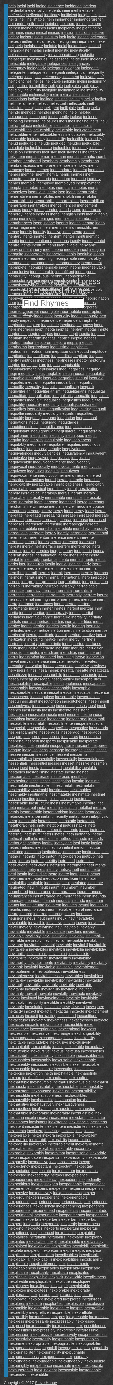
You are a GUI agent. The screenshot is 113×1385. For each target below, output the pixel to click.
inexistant (77, 1117)
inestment (82, 799)
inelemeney (51, 77)
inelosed (90, 117)
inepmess (84, 325)
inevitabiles (38, 949)
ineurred (40, 914)
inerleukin (35, 564)
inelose (76, 117)
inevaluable (17, 923)
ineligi (82, 81)
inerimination (45, 555)
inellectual (57, 103)
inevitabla (47, 967)
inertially (95, 617)
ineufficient (71, 878)
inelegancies (79, 63)
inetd (41, 825)
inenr (46, 227)
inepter (34, 334)
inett (75, 869)
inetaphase (78, 816)
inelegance (36, 63)
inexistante (95, 1117)
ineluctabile (42, 125)
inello (95, 108)
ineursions (16, 918)
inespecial (94, 723)
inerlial (61, 564)
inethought (17, 843)
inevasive (54, 923)
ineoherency (34, 254)
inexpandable (29, 1157)
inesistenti (81, 710)
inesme (73, 714)
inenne (49, 223)
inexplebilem (39, 1246)
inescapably (18, 688)
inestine (14, 799)
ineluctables (75, 134)
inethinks (30, 838)
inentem (54, 236)
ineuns (13, 905)
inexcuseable (84, 1060)
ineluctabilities (20, 130)
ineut (41, 918)
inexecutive (84, 1069)
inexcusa (72, 1051)
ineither (26, 41)
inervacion (95, 657)
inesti (33, 781)
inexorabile (65, 1135)
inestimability (19, 790)
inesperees (51, 737)
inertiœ (50, 639)
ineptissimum (40, 351)
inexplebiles (61, 1246)
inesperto (48, 741)
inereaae (15, 515)
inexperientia (67, 1210)
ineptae (62, 329)
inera (69, 475)
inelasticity (38, 55)
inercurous (17, 511)
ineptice (63, 338)
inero (85, 577)
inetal (41, 807)
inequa (78, 373)
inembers (50, 161)
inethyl (47, 843)
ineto (41, 856)
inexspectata (92, 1365)
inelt (71, 121)
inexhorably (60, 1113)
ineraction (16, 480)
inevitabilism (37, 954)
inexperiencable (74, 1197)
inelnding (59, 112)
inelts (94, 121)
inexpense (58, 1188)
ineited (83, 37)
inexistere (35, 1131)
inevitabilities (60, 958)
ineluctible (75, 139)
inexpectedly (38, 1175)
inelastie (87, 55)
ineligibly (15, 90)
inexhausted (41, 1091)
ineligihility (32, 90)
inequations (17, 422)
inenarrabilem (19, 196)
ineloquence (18, 117)
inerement (78, 533)
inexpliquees (18, 1286)
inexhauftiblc (18, 1082)
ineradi (62, 480)
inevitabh (32, 945)
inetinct (41, 847)
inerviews (98, 666)
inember (15, 161)
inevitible (51, 1002)
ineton (51, 856)
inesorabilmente (59, 723)
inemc (93, 165)
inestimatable (59, 794)
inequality (51, 404)
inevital (31, 993)
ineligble (69, 81)
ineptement (17, 334)
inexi (98, 1113)
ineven (81, 923)
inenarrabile (87, 192)
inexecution (63, 1069)
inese (92, 701)
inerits (100, 559)
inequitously (36, 449)
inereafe (102, 515)
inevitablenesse (21, 976)
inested (82, 772)
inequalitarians (73, 391)
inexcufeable (18, 1051)
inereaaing (51, 515)
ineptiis (14, 342)
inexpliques (39, 1286)
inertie (26, 626)
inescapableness (67, 683)
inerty (12, 648)
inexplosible (74, 1303)
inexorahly (35, 1153)
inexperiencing (68, 1206)
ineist (38, 37)
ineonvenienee (20, 298)
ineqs (40, 373)
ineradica (92, 480)
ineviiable (16, 936)
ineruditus (68, 652)
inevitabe (15, 945)
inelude (44, 143)
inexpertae (48, 1219)
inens (56, 227)
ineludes (74, 143)
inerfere (63, 546)
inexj (79, 1131)
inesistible (36, 714)
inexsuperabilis (20, 1370)
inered (13, 528)
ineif (74, 10)
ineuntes (69, 905)
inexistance (58, 1117)
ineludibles (62, 148)
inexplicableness (22, 1268)
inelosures (49, 121)
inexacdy (15, 1011)
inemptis (63, 187)
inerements (17, 537)
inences (14, 210)
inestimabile (18, 785)
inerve (48, 666)
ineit (62, 37)
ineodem (71, 249)
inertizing (35, 639)
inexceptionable (43, 1029)
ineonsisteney (19, 285)
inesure (89, 803)
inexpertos (33, 1228)
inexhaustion (65, 1100)
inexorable (38, 1144)
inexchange (60, 1033)
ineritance (49, 559)
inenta (77, 232)
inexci (68, 1038)
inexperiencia (43, 1206)
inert (101, 599)
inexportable (38, 1308)
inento (87, 241)
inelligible (68, 108)
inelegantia (75, 72)
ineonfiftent (64, 272)
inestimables (80, 790)
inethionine (48, 838)
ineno (100, 223)
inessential (79, 754)
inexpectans (41, 1166)
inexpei (37, 1184)
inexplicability (91, 1259)
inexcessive (40, 1033)
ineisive (97, 32)
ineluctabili (62, 125)
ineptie (76, 338)
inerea (100, 511)
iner (61, 475)
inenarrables (38, 205)
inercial (55, 506)
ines (33, 670)
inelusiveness (69, 152)
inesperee (31, 737)
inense (13, 232)
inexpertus (89, 1228)
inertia (13, 613)
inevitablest (93, 976)
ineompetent (91, 263)
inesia (36, 710)
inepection (29, 320)
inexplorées (52, 1303)
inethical (15, 838)
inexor (36, 1135)
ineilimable (36, 19)
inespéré (82, 745)
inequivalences (20, 453)
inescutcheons (74, 701)
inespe (79, 723)
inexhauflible (33, 1078)
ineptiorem (43, 342)
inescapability (19, 683)
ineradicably (94, 484)
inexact (30, 1011)
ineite (71, 37)
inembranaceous (22, 165)
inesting (28, 799)
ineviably (87, 927)
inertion (56, 630)
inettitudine (37, 874)
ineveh (69, 923)
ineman (44, 156)
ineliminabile (68, 90)
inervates (89, 661)
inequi (33, 422)
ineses (81, 706)
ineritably (32, 559)
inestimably (17, 794)
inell (11, 103)
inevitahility (50, 989)
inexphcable (65, 1233)
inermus (30, 577)
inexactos (16, 1024)
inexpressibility (38, 1326)
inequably (33, 378)
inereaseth (34, 524)
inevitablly (32, 985)
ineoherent (55, 254)
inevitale (45, 993)
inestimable (59, 790)
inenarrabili (64, 196)
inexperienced (96, 1202)
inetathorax (17, 825)
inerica (98, 551)
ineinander (64, 19)
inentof (99, 241)
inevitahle (69, 989)
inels (63, 121)
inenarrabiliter (67, 201)
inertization (17, 639)
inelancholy (77, 46)
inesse (101, 750)
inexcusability (42, 1055)
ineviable (71, 927)
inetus (95, 874)
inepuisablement (22, 369)
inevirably (33, 940)
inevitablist (75, 980)
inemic (64, 174)
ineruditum (50, 652)
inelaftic (50, 46)
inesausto (89, 675)
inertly (74, 639)
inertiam (29, 621)
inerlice (74, 564)
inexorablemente (89, 1144)
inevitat (14, 998)
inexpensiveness (67, 1193)
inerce (82, 502)
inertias (58, 621)
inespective (78, 728)
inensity (39, 232)
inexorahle (16, 1153)
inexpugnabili (45, 1348)
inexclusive (58, 1042)
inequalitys (17, 409)
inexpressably (61, 1321)
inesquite (30, 750)
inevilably (76, 936)
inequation (66, 418)
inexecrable (89, 1064)
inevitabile (97, 945)
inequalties (84, 413)
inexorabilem (86, 1135)
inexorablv (64, 1148)
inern (42, 577)
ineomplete (17, 267)
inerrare (89, 595)
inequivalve (17, 458)
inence (55, 205)
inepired (33, 325)
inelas (37, 50)
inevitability (17, 962)
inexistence (57, 1122)
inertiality (78, 617)
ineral (72, 489)
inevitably (67, 985)
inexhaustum (62, 1109)
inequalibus (65, 382)
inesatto (35, 675)
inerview (82, 666)
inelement (70, 77)
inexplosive (94, 1303)
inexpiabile (86, 1233)
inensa (68, 227)
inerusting (65, 657)
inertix (101, 635)
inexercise (16, 1073)
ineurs (70, 914)
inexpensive (18, 1193)
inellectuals (76, 103)
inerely (63, 533)
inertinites (16, 630)
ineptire (59, 342)
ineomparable (65, 258)
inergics (42, 551)
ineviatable (17, 931)
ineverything (43, 927)
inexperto (15, 1228)
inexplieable (18, 1281)
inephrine (90, 320)
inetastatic (67, 821)
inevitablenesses (49, 976)
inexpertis (31, 1224)
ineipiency (66, 28)
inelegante (90, 68)
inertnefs (88, 639)
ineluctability (43, 130)
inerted (70, 604)
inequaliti (34, 400)
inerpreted (91, 582)
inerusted (48, 657)
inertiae (39, 613)
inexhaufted (78, 1078)
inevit (47, 940)
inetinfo (54, 847)
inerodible (99, 577)
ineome (14, 258)
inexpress (16, 1321)
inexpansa (50, 1157)
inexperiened (93, 1206)
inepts (26, 365)
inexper (89, 1193)
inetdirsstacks (74, 825)
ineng (55, 214)
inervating (16, 666)
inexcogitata (41, 1047)
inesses (54, 763)
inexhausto (41, 1109)
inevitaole (77, 993)
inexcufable (74, 1047)
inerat (12, 502)
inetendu (70, 830)
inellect (42, 103)
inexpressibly (44, 1330)
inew (66, 1007)
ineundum (94, 900)
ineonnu (56, 276)
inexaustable (51, 1024)
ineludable (28, 143)
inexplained (17, 1246)
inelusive (49, 152)
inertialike (62, 617)
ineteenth (54, 830)
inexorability (18, 1144)
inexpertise (50, 1224)
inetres (24, 861)
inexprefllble (39, 1317)
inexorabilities (79, 1140)
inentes (68, 236)
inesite (51, 714)
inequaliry (33, 387)
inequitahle (36, 444)
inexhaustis (86, 1100)
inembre (63, 165)
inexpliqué (59, 1286)
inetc (32, 825)
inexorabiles (18, 1140)
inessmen (98, 763)
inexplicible (38, 1277)
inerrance (16, 590)
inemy (52, 192)
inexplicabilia (18, 1259)
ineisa (30, 32)
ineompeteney (68, 263)
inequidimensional (23, 427)
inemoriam (61, 179)
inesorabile (17, 723)
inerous (14, 582)
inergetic (15, 551)
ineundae (15, 900)
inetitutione (71, 852)
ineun (86, 896)
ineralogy (49, 493)
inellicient (15, 108)
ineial (21, 6)
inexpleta (15, 1250)
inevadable (85, 918)
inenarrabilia (85, 196)
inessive (82, 763)
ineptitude (98, 351)
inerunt (95, 652)
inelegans (55, 68)
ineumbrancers (89, 892)
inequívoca (70, 471)
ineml (90, 174)
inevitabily (81, 962)
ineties (13, 847)
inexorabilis (57, 1140)
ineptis (72, 342)
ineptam (76, 329)
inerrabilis (16, 586)
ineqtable (53, 373)
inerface (49, 546)
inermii (31, 573)
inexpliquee (80, 1281)
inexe (74, 1064)
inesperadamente (22, 732)
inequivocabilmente (49, 462)
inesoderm (56, 719)
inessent (62, 754)
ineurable (63, 909)
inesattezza (99, 670)
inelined (46, 99)
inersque (88, 599)
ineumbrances (20, 896)
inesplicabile (67, 741)
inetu (74, 874)
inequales (16, 382)
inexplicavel (17, 1277)
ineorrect (15, 311)
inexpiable (75, 1237)
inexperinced (97, 1215)
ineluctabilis (82, 125)
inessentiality (44, 759)
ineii (94, 15)
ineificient (69, 15)
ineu (20, 878)
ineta (12, 807)
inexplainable (69, 1241)
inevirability (95, 936)
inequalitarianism (46, 391)
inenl (59, 218)
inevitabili (57, 949)
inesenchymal (19, 706)
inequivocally (39, 466)
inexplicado (90, 1268)
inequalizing (81, 409)
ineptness (45, 360)
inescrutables (88, 697)
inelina (65, 94)
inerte (59, 604)
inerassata (92, 497)
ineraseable (55, 497)
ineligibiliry (97, 81)
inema (31, 156)
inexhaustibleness (46, 1095)
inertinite (93, 626)
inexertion (34, 1073)
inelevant (88, 77)
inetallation (67, 807)
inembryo (79, 165)
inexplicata (59, 1272)
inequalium (36, 409)
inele (85, 59)
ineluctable (64, 130)
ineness (42, 214)
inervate (57, 661)
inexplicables (48, 1268)
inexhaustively (42, 1104)
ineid (31, 6)
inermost (15, 577)
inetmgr (14, 856)
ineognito (15, 254)
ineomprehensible (42, 267)
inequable (16, 378)
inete (91, 825)
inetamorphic (31, 812)
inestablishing (37, 772)
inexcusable (64, 1055)
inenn (37, 223)
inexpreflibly (18, 1317)
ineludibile (90, 143)
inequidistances (78, 427)
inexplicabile (18, 1255)
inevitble (73, 998)
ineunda (99, 896)
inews (91, 1007)
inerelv (50, 533)
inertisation (84, 630)
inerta (12, 604)
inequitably (17, 444)
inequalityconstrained (79, 404)
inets (41, 869)
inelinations (17, 99)
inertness (15, 644)
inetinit (67, 847)
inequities (73, 444)
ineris (73, 555)
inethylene (63, 843)
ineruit (83, 652)
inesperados (91, 732)
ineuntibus (99, 905)
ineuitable (35, 883)
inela (19, 46)
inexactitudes (19, 1020)
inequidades (67, 422)
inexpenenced (20, 1188)
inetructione (17, 865)
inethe (97, 834)
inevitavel (29, 998)
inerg (95, 546)
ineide (41, 6)
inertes (59, 608)
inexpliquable (40, 1281)
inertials (14, 621)
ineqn (12, 373)
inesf (92, 706)
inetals (13, 812)
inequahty (66, 378)
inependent (71, 320)
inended (51, 210)
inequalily (16, 387)
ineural (78, 909)
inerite (64, 559)
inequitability (32, 440)
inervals (26, 661)
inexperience (41, 1202)
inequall (99, 409)
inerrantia (64, 590)
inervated (73, 661)
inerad (50, 480)
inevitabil (80, 945)
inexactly (38, 1020)
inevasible (36, 923)
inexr (76, 1365)
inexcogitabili (19, 1047)
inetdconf (54, 825)
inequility (56, 435)
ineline (33, 99)
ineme (30, 170)
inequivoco (17, 471)
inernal (53, 577)
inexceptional (69, 1029)
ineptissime (59, 347)
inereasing (53, 524)
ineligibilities (18, 86)
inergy (68, 551)
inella (20, 103)
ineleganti (56, 72)
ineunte (38, 905)
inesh (101, 706)
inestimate (81, 794)
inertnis (30, 644)
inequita (14, 440)
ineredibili (46, 528)
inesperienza (90, 737)
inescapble (81, 688)
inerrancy (33, 590)
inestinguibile (47, 799)
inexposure (59, 1308)
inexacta (44, 1011)
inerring (41, 599)
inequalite (82, 396)
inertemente (18, 608)
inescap (26, 679)
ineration (25, 502)
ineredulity (99, 528)
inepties (90, 338)
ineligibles (72, 86)
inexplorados (62, 1295)
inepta (49, 329)
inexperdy (16, 1197)
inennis (62, 223)
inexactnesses (81, 1020)
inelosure (32, 121)
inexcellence (18, 1029)
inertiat (70, 621)
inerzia (22, 670)
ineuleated (16, 887)
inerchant (96, 502)
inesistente (62, 710)
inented (40, 236)
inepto (81, 360)
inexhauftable (56, 1078)
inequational (86, 418)
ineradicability (19, 484)
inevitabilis (16, 954)
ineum (54, 887)
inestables (16, 772)
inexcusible (58, 1064)
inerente (87, 537)
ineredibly (81, 528)
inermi (77, 568)
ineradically (56, 489)
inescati (66, 692)
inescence (100, 692)
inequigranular (42, 431)
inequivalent (96, 453)
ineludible (16, 148)
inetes (59, 834)
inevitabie (64, 945)
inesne (86, 714)
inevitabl (31, 967)
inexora (48, 1135)
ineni (81, 214)
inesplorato (17, 745)
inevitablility (55, 980)
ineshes (14, 710)
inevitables (74, 976)
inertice (14, 626)
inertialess (16, 617)
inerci (31, 506)
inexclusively (80, 1042)
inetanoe (32, 816)
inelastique (17, 59)
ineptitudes (17, 356)
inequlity (52, 471)
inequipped (74, 435)
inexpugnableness (23, 1357)
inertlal (62, 639)
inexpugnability (48, 1352)
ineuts (51, 918)
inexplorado (40, 1295)
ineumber (88, 887)
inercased (67, 502)
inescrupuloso (42, 697)
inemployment (88, 183)
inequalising (69, 387)
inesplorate (88, 741)
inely (12, 156)
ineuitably (52, 883)
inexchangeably (49, 1038)
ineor (12, 303)
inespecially (37, 728)
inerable (81, 475)
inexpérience (41, 1365)
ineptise (86, 342)
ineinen (14, 28)
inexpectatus (87, 1171)
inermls (87, 573)
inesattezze (17, 675)
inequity (54, 449)
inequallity (33, 413)
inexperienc (50, 1197)
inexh (48, 1073)
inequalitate (17, 396)
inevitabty (16, 989)
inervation (33, 666)
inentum (39, 245)
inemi (40, 174)
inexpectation (19, 1171)
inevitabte (84, 985)
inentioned (43, 241)
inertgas (87, 608)
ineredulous (17, 533)
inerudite (62, 648)
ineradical (37, 489)
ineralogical (30, 493)
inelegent (15, 77)
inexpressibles (20, 1330)
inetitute (93, 847)
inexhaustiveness (70, 1104)
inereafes (33, 520)
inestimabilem (40, 785)
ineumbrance (40, 892)
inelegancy (17, 68)
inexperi (32, 1197)
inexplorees (91, 1299)
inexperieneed (43, 1210)
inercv (47, 511)
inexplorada (80, 1290)
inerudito (15, 652)
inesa (42, 670)
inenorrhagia (18, 227)
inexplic (78, 1250)
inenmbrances (20, 223)
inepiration (16, 325)
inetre (12, 861)
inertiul (61, 635)
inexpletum (50, 1250)
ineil (22, 19)
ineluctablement (87, 130)
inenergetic (91, 210)
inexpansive (38, 1162)
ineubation (52, 878)
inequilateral (66, 431)
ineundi (48, 900)
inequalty (32, 418)
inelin (54, 94)
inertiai (75, 613)
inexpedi (57, 1175)
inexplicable (18, 1264)
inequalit (87, 387)
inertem (84, 604)
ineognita (97, 249)
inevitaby (32, 989)
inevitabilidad (96, 949)
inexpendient (94, 1184)
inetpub (88, 856)
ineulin (32, 887)
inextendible (37, 1374)
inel (11, 46)
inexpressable (37, 1321)
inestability (72, 768)
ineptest (60, 334)
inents (26, 245)
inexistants (38, 1122)
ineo (47, 249)
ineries (28, 555)
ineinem (94, 24)
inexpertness (89, 1224)
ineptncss (28, 360)
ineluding (97, 148)
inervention (64, 666)
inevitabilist (57, 954)
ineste (70, 772)
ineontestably (19, 289)
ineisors (26, 37)
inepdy (13, 320)
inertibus (85, 621)
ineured (25, 914)
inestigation (61, 781)
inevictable (36, 931)
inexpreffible (94, 1308)
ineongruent (85, 272)
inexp (12, 1157)
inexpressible (63, 1326)
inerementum (39, 537)
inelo (73, 112)
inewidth (78, 1007)
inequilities (39, 435)
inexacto (101, 1020)
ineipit (97, 28)
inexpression (18, 1334)
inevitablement (86, 967)
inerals (63, 493)
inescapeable (19, 692)
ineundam (33, 900)
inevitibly (67, 1002)
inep (102, 316)
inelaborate (33, 46)
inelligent (51, 108)
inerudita (47, 648)
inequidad (48, 422)
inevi (58, 927)
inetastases (47, 821)
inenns (75, 223)
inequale (96, 378)
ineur (50, 909)
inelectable (17, 63)
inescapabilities (88, 679)
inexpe (84, 1162)
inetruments (96, 865)
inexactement (96, 1011)
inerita (94, 555)
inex (100, 1007)
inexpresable (77, 1317)
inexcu (57, 1047)
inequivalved (38, 458)
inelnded (28, 112)
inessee (14, 754)
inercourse (95, 506)
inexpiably (93, 1237)
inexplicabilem (42, 1255)
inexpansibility (73, 1157)
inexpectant (62, 1166)
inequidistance (52, 427)
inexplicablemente (74, 1264)
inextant (50, 1370)
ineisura (51, 37)
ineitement (98, 37)
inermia (90, 568)
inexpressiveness (92, 1334)
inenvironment (20, 249)
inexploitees (37, 1290)
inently (75, 241)
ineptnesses (65, 360)
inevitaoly (94, 993)
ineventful (96, 923)
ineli (28, 81)
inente (27, 236)
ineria (87, 551)
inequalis (49, 387)
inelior (89, 99)
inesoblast (16, 719)
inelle (30, 103)
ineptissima (17, 347)
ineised (54, 32)
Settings (30, 314)
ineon (63, 267)
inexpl (51, 1241)
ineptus (53, 365)
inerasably (35, 497)
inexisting (52, 1131)
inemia (52, 174)
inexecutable (42, 1069)
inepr (12, 329)
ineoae (57, 249)
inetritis (51, 861)
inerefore (36, 533)
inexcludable (37, 1042)
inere (89, 511)
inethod (65, 838)
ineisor (13, 37)
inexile (30, 1117)
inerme (13, 568)
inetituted (15, 852)
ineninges (46, 218)
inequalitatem (39, 396)
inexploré (34, 1303)
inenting (93, 236)
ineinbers (67, 24)
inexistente (34, 1126)
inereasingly (73, 524)
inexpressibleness (91, 1326)
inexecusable (19, 1069)
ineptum (39, 365)
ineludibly (80, 148)
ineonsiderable (77, 276)
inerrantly (73, 595)
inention (27, 241)
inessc (89, 750)
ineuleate (95, 883)
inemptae (30, 187)
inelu (104, 121)
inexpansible (96, 1157)
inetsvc (65, 869)
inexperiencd (18, 1202)
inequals (66, 413)
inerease (80, 520)
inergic (29, 551)
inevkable (16, 1007)
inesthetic (79, 776)
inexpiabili (37, 1237)
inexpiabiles (18, 1237)
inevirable (16, 940)
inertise (101, 630)
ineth (70, 834)
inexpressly (41, 1339)
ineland (94, 46)
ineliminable (18, 94)
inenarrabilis (44, 201)
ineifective (16, 15)
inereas (66, 520)
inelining (76, 99)
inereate (92, 524)
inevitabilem (18, 949)
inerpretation (46, 582)
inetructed (66, 861)
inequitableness (77, 440)
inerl (22, 564)
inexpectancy (19, 1166)
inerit (84, 555)
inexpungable (19, 1361)
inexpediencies (20, 1179)
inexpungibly (18, 1365)
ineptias (49, 338)
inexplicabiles (66, 1255)
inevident (91, 931)
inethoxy (34, 843)
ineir (11, 32)
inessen (28, 754)
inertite (31, 635)
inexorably (82, 1148)
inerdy (79, 511)
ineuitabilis (17, 883)
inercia (42, 506)
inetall (52, 807)
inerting (78, 626)
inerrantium (55, 595)
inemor (29, 179)
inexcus (57, 1051)
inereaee (68, 515)
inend (39, 210)
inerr (104, 582)
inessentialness (91, 759)
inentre (13, 245)
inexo (89, 1131)
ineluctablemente (22, 134)
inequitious (91, 444)
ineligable (53, 81)
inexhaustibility (83, 1091)
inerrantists (35, 595)
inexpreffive (39, 1312)
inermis (44, 573)
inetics (96, 843)
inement (80, 170)
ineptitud (81, 351)
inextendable (90, 1370)
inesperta (15, 741)
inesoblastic (36, 719)
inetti (12, 874)
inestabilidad (51, 768)
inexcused (39, 1064)
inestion (66, 799)
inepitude (67, 325)
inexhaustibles (75, 1095)
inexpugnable (73, 1352)
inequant (49, 418)
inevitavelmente (51, 998)
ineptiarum (32, 338)
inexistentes (77, 1126)
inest (24, 768)
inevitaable (74, 940)
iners (76, 599)
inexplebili (80, 1246)
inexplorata (83, 1295)
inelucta (25, 125)
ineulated (78, 883)
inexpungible (94, 1361)
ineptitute (80, 356)
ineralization (88, 489)
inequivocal (17, 466)
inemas (73, 156)
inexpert (14, 1219)
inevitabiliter (38, 958)
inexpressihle (87, 1330)
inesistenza (17, 714)
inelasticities (18, 55)
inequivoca (80, 458)
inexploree (72, 1299)
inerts (67, 644)
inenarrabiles (43, 196)
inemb (101, 156)
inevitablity (94, 980)
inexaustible (73, 1024)
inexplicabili (88, 1255)
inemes (14, 174)
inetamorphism (55, 812)
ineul (65, 883)
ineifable (86, 10)
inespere (15, 737)
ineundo (78, 900)
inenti (80, 236)
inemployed (65, 183)
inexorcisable (77, 1153)
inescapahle (39, 688)
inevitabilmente (40, 962)
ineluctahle (17, 139)
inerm (96, 564)
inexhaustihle (42, 1100)
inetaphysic (98, 816)
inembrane (46, 165)
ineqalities (76, 369)
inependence (50, 320)
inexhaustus (85, 1109)
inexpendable (70, 1184)
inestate (57, 772)
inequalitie (52, 400)
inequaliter (100, 396)
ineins (52, 28)
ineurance (93, 909)
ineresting (87, 542)
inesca (13, 679)
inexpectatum (63, 1171)
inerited (76, 559)
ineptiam (15, 338)
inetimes (27, 847)
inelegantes (37, 72)
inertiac (25, 613)
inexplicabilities (66, 1259)
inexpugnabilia (70, 1348)
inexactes (16, 1016)
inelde (75, 59)
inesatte (81, 670)
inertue (78, 644)
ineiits (12, 19)
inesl (62, 714)
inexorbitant (55, 1153)
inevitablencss (48, 971)
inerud (33, 648)
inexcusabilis (18, 1055)
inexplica (93, 1250)
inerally (14, 493)
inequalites (17, 400)
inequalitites (92, 400)
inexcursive (40, 1051)
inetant (47, 816)
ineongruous (38, 276)
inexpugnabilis (96, 1348)
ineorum (15, 316)
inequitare (55, 444)
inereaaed (32, 515)
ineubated (33, 878)
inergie (55, 551)
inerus (13, 657)
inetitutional (51, 852)
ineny (37, 249)
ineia (12, 6)
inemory (94, 179)
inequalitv (34, 404)
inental (89, 232)
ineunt (25, 905)
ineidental (16, 10)
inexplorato (17, 1299)
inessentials (18, 763)
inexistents (17, 1131)
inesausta (71, 675)
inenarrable (17, 205)
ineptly (13, 360)
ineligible (55, 86)
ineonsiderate (19, 280)
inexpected (17, 1175)
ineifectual (34, 15)
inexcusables (19, 1060)
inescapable (42, 683)
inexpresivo (99, 1317)
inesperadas (48, 732)
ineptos (14, 365)
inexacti (31, 1016)
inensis (26, 232)
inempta (14, 187)
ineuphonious (33, 909)
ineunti (83, 905)
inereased (97, 520)
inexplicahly (39, 1272)
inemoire (15, 179)
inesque (14, 750)
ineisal (41, 32)
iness (43, 750)
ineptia (84, 334)
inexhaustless (19, 1109)
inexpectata (83, 1166)
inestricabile (18, 803)
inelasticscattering (63, 55)
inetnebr (28, 856)
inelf (100, 77)
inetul (84, 874)
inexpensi (76, 1188)
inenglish (68, 214)
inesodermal (76, 719)
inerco (80, 506)
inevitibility (34, 1002)
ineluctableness (51, 134)
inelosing (15, 121)
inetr (99, 856)
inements (96, 170)
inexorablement (61, 1144)
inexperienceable (67, 1202)
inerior (62, 555)
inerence (58, 537)
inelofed (84, 112)
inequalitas (96, 391)
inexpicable (36, 1241)
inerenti (31, 542)
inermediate (31, 568)
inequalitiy (16, 404)
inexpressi (16, 1326)
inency (27, 210)
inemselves (17, 192)
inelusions (32, 152)
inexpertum (69, 1228)
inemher (28, 174)
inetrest (37, 861)
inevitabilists (78, 954)
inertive (88, 635)
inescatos (82, 692)
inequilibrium (18, 435)
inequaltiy (16, 418)
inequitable (53, 440)
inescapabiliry (62, 679)
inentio (13, 241)
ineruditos (31, 652)
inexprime (16, 1343)
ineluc (13, 125)
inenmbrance (87, 218)
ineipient (83, 28)
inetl (105, 852)
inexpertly (69, 1224)
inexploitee (17, 1290)
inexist (42, 1117)
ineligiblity (90, 86)
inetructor (57, 865)
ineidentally (34, 10)
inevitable (64, 967)
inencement (87, 205)
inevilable (59, 936)
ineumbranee (44, 896)
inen (61, 192)
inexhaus (60, 1082)
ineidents (53, 10)
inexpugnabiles (20, 1348)
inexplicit (55, 1277)
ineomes (28, 258)
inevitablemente (21, 971)
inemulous (37, 192)
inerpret (27, 582)
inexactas (61, 1011)
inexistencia (79, 1122)
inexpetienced (42, 1233)
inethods (95, 838)
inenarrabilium (92, 201)
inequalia (47, 382)
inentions (61, 241)
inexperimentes (72, 1215)
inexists (67, 1131)
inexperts (51, 1228)
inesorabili (36, 723)
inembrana (90, 161)
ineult (43, 887)
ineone (75, 267)
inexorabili (38, 1140)
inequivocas (91, 466)
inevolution (34, 1007)
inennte (88, 223)
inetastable (27, 821)
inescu (13, 701)
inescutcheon (49, 701)
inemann (58, 156)
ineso (97, 714)
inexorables (44, 1148)
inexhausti (61, 1091)
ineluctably (96, 134)
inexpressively (65, 1334)
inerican (14, 555)
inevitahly (16, 993)
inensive (54, 232)
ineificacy (52, 15)
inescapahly (61, 688)
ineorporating (19, 307)
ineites (13, 41)
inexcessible (18, 1033)
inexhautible (18, 1113)
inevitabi (48, 945)
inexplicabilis (41, 1259)
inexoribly (98, 1153)
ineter (84, 830)
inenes (29, 214)
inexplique (61, 1281)
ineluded (58, 143)
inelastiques (37, 59)
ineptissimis (17, 351)
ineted (26, 830)
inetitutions (91, 852)
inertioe (43, 630)
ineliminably (39, 94)
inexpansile (17, 1162)
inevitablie (35, 980)
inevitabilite (17, 958)
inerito (89, 559)
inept (39, 329)
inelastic (62, 50)
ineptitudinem (38, 356)
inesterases (60, 776)
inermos (101, 573)
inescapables (94, 683)
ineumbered (18, 892)
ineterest (97, 830)
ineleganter (17, 72)
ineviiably (33, 936)
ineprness (25, 329)
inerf (37, 546)
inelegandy (36, 68)
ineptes (47, 334)
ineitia (39, 41)
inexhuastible (82, 1113)
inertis (69, 630)
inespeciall (17, 728)
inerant (76, 493)
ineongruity (17, 276)
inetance (76, 812)
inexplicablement (43, 1264)
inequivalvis (60, 458)
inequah (50, 378)
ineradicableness (68, 484)
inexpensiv (94, 1188)
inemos (14, 183)
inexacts (32, 1024)
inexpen (51, 1184)
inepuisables (47, 369)
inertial (87, 613)
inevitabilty (63, 962)
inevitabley (17, 980)
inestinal (98, 794)
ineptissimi (79, 347)
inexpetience (18, 1233)
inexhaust (100, 1082)
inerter (47, 608)
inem (21, 156)
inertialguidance (39, 617)
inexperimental (20, 1215)
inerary (89, 493)
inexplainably (92, 1241)
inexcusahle (62, 1060)
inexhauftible (41, 1082)
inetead (14, 830)
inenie (13, 218)
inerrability (34, 586)
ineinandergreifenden (26, 24)
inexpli (65, 1250)
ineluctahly (36, 139)
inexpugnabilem (88, 1343)
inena (71, 192)
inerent (73, 537)
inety (12, 878)
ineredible (63, 528)
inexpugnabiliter (21, 1352)
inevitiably (16, 1002)
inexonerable (19, 1135)
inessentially (66, 759)
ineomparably (89, 258)
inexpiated (16, 1241)
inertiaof (43, 621)
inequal (82, 378)
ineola (71, 254)
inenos (36, 227)
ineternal (15, 834)
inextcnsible (68, 1370)
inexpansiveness (63, 1162)
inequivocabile (20, 462)
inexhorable (39, 1113)
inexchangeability (86, 1033)
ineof (84, 249)
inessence (45, 754)
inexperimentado (93, 1210)
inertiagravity (57, 613)
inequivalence (73, 449)
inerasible (74, 497)
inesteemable (19, 776)
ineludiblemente (38, 148)
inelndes (44, 112)
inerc (38, 502)
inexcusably (41, 1060)
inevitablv (50, 985)
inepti (73, 334)
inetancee (93, 812)
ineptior (27, 342)
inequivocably (78, 462)
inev (71, 918)
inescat (53, 692)
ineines (40, 28)
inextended (17, 1374)
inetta (85, 869)
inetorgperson (69, 856)
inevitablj (15, 985)
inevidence (55, 931)
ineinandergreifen (89, 19)
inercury (33, 511)
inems (93, 187)
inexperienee (19, 1210)
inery (12, 670)
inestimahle (37, 794)
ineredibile (28, 528)
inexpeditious (19, 1184)
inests (55, 803)
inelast (48, 50)
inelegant (72, 68)
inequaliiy (84, 382)
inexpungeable (44, 1361)
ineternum (32, 834)
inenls (69, 218)
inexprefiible (60, 1312)
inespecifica (58, 728)
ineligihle (49, 90)
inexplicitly (73, 1277)
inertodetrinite (49, 644)
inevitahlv (86, 989)
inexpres (58, 1317)
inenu (51, 245)
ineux (61, 918)
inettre (63, 874)
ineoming (44, 258)
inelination (81, 94)
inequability (95, 373)
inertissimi (16, 635)
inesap (53, 670)
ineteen (39, 830)
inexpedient (67, 1179)
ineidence (55, 6)
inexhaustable (66, 1086)
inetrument (75, 865)
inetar (12, 821)
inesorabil (96, 719)
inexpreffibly (18, 1312)
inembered (32, 161)
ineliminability (91, 90)
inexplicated (79, 1272)
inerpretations (69, 582)
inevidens (74, 931)
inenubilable (67, 245)
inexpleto (32, 1250)
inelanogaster (19, 50)
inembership (69, 161)
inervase (41, 661)
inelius (100, 99)
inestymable (71, 803)
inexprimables (87, 1339)
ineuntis (14, 909)
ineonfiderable (42, 272)
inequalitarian (19, 391)
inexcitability (84, 1038)
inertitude (46, 635)
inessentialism (20, 759)
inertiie (65, 626)
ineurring (55, 914)
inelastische (58, 59)
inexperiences (19, 1206)
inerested (70, 542)
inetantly (61, 816)
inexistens (98, 1122)
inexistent (16, 1126)
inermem (49, 568)
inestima (92, 781)
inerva (80, 657)
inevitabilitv (81, 958)
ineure (13, 914)
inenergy (15, 214)
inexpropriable (37, 1343)
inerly (86, 564)
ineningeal (28, 218)
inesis (47, 710)
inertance (26, 604)
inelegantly (95, 72)
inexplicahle (18, 1272)
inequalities (71, 400)
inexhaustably (91, 1086)
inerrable (51, 586)
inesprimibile (38, 745)
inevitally (60, 993)
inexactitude (87, 1016)
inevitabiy (99, 962)
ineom (98, 254)
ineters (47, 834)
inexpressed (85, 1321)
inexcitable (17, 1042)
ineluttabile (91, 152)
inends (65, 210)
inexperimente (46, 1215)
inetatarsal (86, 821)
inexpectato (41, 1171)
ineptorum (96, 360)
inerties (52, 626)
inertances (44, 604)
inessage (56, 750)
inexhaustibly (19, 1100)
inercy (58, 511)
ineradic (76, 480)
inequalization (58, 409)
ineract (95, 475)
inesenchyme (43, 706)
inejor (81, 41)
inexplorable (58, 1290)
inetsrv (52, 869)
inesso (13, 768)
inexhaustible (19, 1095)
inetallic (99, 807)
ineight (84, 15)
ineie (66, 10)
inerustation (29, 657)
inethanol (83, 834)
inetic (85, 843)
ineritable (15, 559)
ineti (76, 843)
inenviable (87, 245)
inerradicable (87, 586)
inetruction (85, 861)
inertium (74, 635)
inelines (61, 99)
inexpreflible (81, 1312)
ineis (20, 32)
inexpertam (67, 1219)
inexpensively (40, 1193)
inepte (103, 329)
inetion (80, 847)
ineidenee (73, 6)
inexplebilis (99, 1246)
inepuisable (70, 365)
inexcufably (94, 1047)
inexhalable (63, 1073)
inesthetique (18, 781)
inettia (22, 874)
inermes (64, 568)
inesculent (28, 701)
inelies (38, 81)
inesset (68, 763)
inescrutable (65, 697)
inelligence (34, 108)
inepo (98, 325)
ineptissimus (62, 351)
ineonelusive (18, 272)
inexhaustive (18, 1104)
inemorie (78, 179)
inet (100, 803)
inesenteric (65, 706)
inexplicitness (94, 1277)
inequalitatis (62, 396)
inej (73, 41)
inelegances (57, 63)
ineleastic (98, 59)
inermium (72, 573)
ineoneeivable (94, 267)
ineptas (90, 329)
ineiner (27, 28)
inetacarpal (26, 807)
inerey (27, 546)
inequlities (35, 471)
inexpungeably (70, 1361)
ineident (89, 6)
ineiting (63, 41)
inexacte (77, 1011)
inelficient (16, 81)
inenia (91, 214)
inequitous (16, 449)
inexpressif (65, 1330)
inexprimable (63, 1339)
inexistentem (55, 1126)
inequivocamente (65, 466)
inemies (77, 174)
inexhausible (80, 1082)
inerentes (15, 542)
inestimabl (39, 790)
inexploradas (18, 1295)
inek (91, 41)
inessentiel (38, 763)
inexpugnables (52, 1357)
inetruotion (17, 869)
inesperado (70, 732)
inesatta (67, 670)
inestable (89, 768)
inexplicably (70, 1268)
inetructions (38, 865)
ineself (103, 701)
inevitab (90, 940)
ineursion (84, 914)
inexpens (40, 1188)
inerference (80, 546)
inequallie (16, 413)
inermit (57, 573)
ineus (31, 918)
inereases (16, 524)
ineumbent (69, 887)
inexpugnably (77, 1357)
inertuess (93, 644)
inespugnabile (62, 745)
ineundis (63, 900)
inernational (70, 577)
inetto (52, 874)
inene (76, 210)
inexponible (17, 1308)
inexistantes (18, 1122)
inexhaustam (18, 1091)
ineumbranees (68, 896)
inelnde (14, 112)
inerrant (48, 590)
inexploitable (79, 1286)
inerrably (67, 586)
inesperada (98, 728)
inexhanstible (86, 1073)
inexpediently (89, 1179)
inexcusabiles (92, 1051)
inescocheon (18, 697)
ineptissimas (38, 347)
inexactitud (66, 1016)
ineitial (50, 41)
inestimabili (63, 785)
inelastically (80, 50)
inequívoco (47, 475)
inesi (26, 710)
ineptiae (98, 334)
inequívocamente (22, 475)
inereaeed (85, 515)
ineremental (98, 533)
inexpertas (87, 1219)
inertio (30, 630)
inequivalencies (47, 453)
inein (50, 19)
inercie (68, 506)
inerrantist (16, 595)
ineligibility (38, 86)
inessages (73, 750)
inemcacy (16, 170)
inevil (46, 936)
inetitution (32, 852)
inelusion (15, 152)
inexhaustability (40, 1086)
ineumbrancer (64, 892)
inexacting (47, 1016)
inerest (55, 542)
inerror (54, 599)
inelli (91, 103)
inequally (50, 413)
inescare (38, 692)
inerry (66, 599)
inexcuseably (19, 1064)
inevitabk (15, 967)
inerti (99, 608)
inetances (16, 816)
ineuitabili (89, 878)
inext (38, 1370)
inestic (45, 781)
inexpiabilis (56, 1237)
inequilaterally (89, 431)
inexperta (30, 1219)
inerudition (94, 648)
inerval (13, 661)
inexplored (53, 1299)
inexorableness (21, 1148)
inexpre (76, 1308)
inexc (88, 1024)
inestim (78, 781)
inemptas (47, 187)
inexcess (88, 1029)
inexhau (14, 1078)
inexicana (16, 1117)
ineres (43, 542)
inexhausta (17, 1086)
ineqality (93, 369)
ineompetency (43, 263)
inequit (91, 435)
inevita (58, 940)
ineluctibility (56, 139)
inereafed (16, 520)
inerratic (14, 599)
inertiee (39, 626)
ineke (100, 41)
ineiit (102, 15)
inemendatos (61, 170)
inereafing (50, 520)
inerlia (50, 564)
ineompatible (18, 263)
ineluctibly (93, 139)
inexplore (35, 1299)
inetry (31, 869)
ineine (81, 24)
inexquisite (62, 1365)
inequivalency (73, 453)
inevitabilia (75, 949)
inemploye (45, 183)
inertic (98, 621)
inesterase (40, 776)
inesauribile (52, 675)
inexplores (16, 1303)
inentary (14, 236)
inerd (68, 511)
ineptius (96, 356)
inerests (14, 546)
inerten (35, 608)
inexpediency (45, 1179)
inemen (43, 170)
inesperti (32, 741)
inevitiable (89, 998)
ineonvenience (20, 294)
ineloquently (58, 117)
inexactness (57, 1020)
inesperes (69, 737)
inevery (25, 927)
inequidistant (18, 431)
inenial (103, 214)
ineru (22, 648)
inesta (34, 768)
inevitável (84, 1002)
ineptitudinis (61, 356)
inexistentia (98, 1126)
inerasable (16, 497)
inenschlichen (86, 227)
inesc (102, 675)
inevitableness (73, 971)
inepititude (50, 325)
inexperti (15, 1224)
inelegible (32, 77)
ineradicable (42, 484)
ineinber (52, 24)
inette (95, 869)
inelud (13, 143)
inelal (62, 46)
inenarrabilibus (20, 201)
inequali (31, 382)
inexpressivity (19, 1339)
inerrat (102, 595)
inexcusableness (90, 1055)
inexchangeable (21, 1038)
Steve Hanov (46, 1383)
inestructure (39, 803)
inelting (82, 121)
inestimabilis (84, 785)
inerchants (16, 506)
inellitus (83, 108)
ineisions (83, 32)
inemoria (43, 179)
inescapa (42, 679)
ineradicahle (18, 489)
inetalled (85, 807)
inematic (88, 156)
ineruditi (78, 648)
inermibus (16, 573)
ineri (77, 551)
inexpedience (76, 1175)
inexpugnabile (62, 1343)
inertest (72, 608)
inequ (67, 373)
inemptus (79, 187)
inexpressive (41, 1334)
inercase (51, 502)
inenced (69, 205)
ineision (67, 32)
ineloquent (38, 117)
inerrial (28, 599)
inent (66, 232)
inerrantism (82, 590)
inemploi (28, 183)
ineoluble (84, 254)
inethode (79, 838)
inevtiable (52, 1007)
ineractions (34, 480)
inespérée (99, 745)
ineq (62, 369)
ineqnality (26, 373)
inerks (13, 564)
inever (13, 927)
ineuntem (53, 905)
